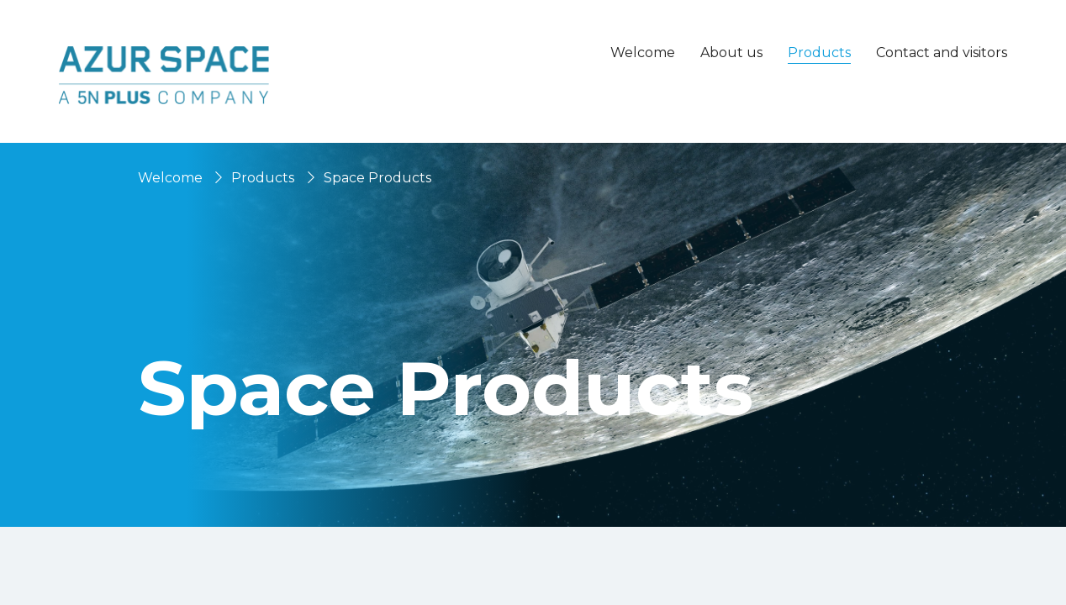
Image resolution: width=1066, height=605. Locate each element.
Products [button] (819, 53)
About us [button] (731, 53)
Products (262, 178)
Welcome (642, 52)
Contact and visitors (941, 52)
